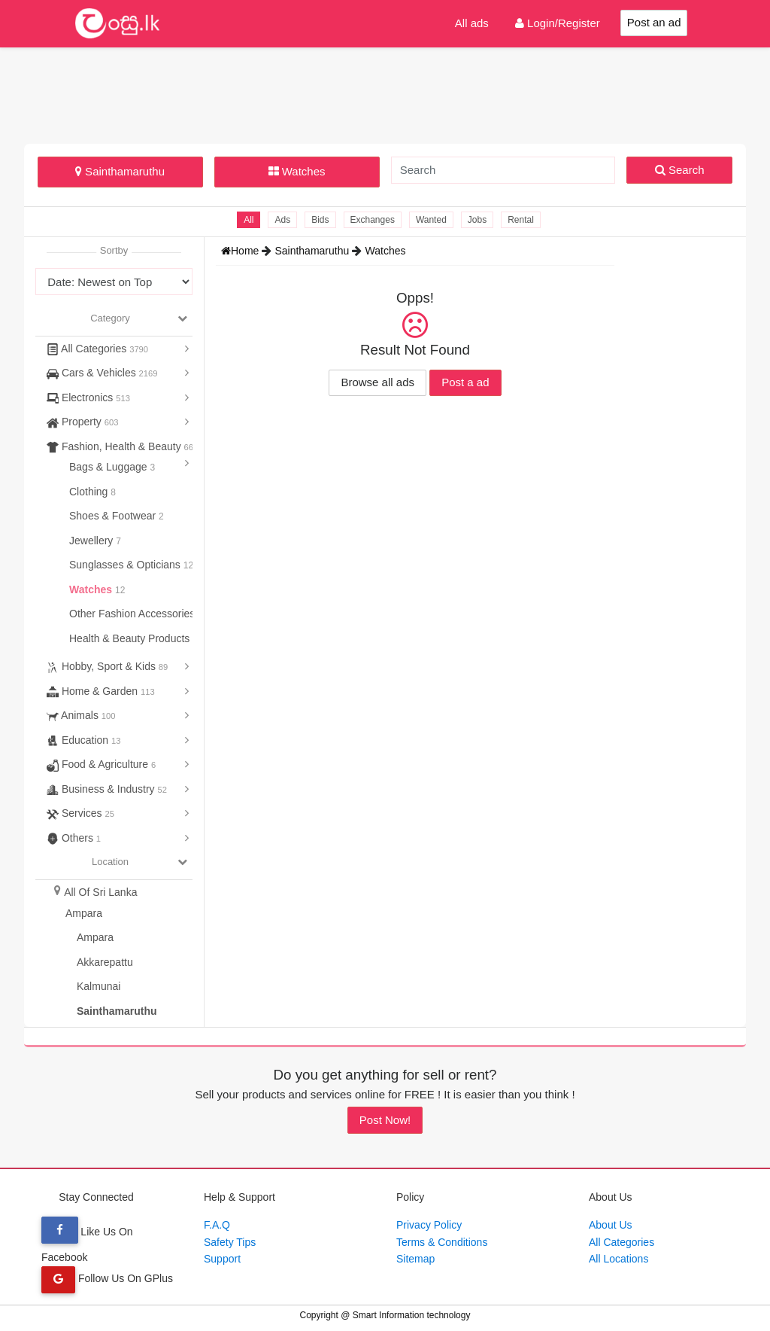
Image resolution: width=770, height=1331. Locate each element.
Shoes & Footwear (114, 516)
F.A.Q (217, 1225)
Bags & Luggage (109, 467)
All (248, 220)
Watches (297, 171)
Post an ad (654, 22)
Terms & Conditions (441, 1242)
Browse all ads (377, 382)
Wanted (431, 220)
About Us (610, 1225)
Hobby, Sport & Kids (107, 666)
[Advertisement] (385, 93)
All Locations (618, 1259)
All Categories (97, 349)
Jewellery (92, 541)
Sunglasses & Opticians (126, 565)
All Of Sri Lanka (100, 892)
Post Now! (385, 1119)
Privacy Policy (429, 1225)
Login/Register (557, 23)
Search (680, 169)
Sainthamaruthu (120, 171)
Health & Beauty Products (130, 638)
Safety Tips (230, 1242)
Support (222, 1259)
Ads (282, 220)
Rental (521, 220)
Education (84, 740)
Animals (81, 715)
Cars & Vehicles (102, 373)
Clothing (90, 492)
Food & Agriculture (101, 764)
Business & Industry (107, 789)
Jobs (477, 220)
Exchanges (372, 220)
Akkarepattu (105, 962)
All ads (472, 23)
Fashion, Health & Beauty (120, 446)
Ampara (83, 913)
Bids (320, 220)
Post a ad (465, 382)
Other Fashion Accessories (133, 614)
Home (241, 251)
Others (74, 838)
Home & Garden (101, 691)
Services (80, 813)
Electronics (88, 397)
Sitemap (415, 1259)
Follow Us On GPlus (107, 1278)
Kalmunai (98, 986)
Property (82, 422)
